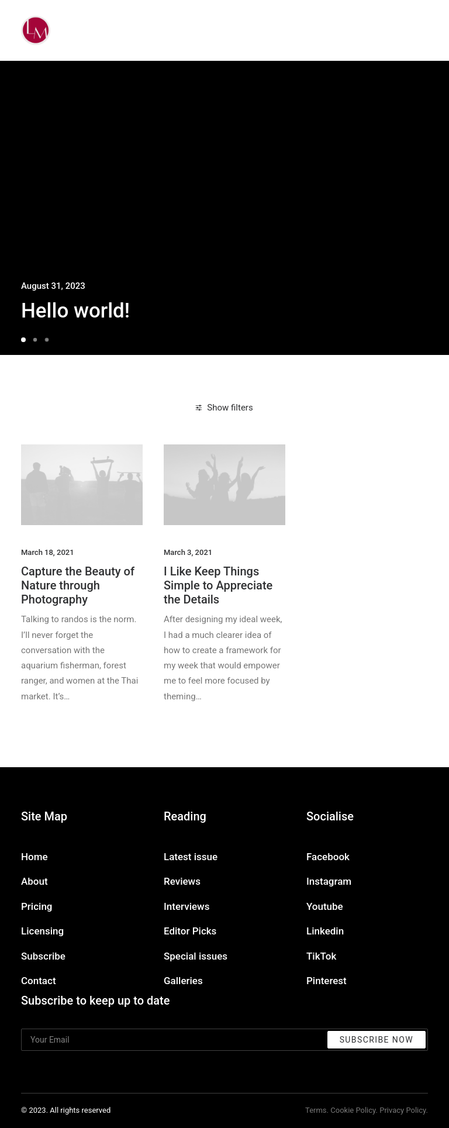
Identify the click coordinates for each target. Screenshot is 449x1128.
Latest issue (190, 857)
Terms (316, 1110)
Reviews (182, 881)
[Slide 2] (35, 339)
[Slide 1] (25, 339)
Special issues (195, 956)
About (34, 881)
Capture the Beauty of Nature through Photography (77, 585)
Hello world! (75, 311)
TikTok (321, 956)
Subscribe (43, 956)
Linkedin (325, 931)
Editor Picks (190, 931)
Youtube (324, 906)
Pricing (37, 906)
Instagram (328, 881)
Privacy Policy (402, 1110)
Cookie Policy (352, 1110)
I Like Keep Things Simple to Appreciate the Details (218, 585)
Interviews (186, 906)
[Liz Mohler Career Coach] (35, 30)
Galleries (183, 980)
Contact (38, 980)
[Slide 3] (47, 339)
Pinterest (326, 980)
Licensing (42, 931)
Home (34, 857)
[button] (82, 484)
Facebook (328, 857)
